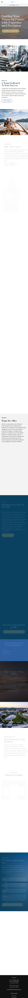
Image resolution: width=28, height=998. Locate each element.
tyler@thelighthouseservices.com (14, 989)
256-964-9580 (15, 980)
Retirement (14, 995)
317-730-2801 (16, 981)
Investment (14, 997)
